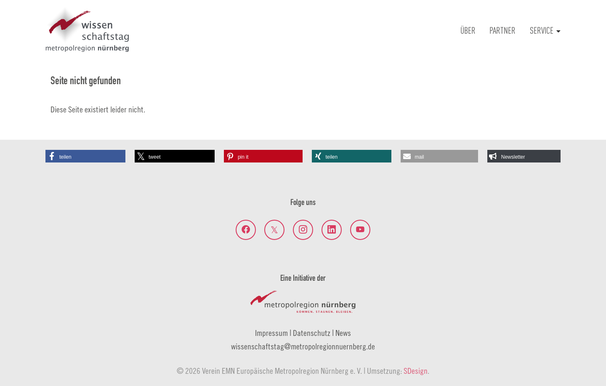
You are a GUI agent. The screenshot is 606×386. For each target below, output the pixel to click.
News (343, 333)
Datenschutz (311, 333)
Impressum (271, 333)
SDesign (416, 370)
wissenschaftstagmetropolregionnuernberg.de (303, 346)
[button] (85, 156)
